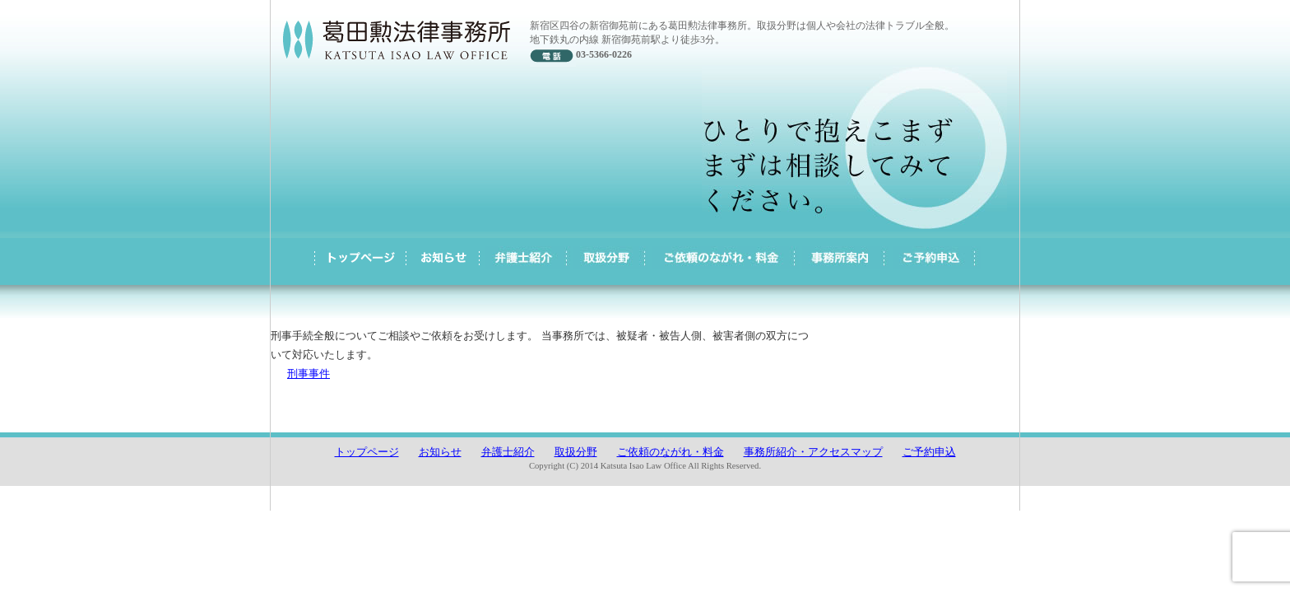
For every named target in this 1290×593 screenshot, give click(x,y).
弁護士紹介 (508, 452)
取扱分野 (576, 452)
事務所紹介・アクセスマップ (813, 452)
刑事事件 (308, 373)
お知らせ (440, 452)
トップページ (367, 452)
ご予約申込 (929, 452)
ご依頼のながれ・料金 (670, 452)
